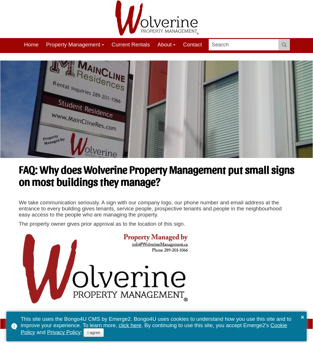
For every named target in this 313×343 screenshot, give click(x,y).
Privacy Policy (64, 332)
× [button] (302, 317)
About (165, 45)
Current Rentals (131, 45)
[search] (244, 44)
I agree (93, 332)
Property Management (73, 45)
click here (129, 325)
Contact (192, 45)
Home (31, 45)
